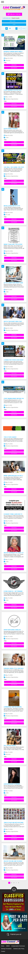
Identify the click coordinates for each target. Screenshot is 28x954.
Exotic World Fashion (10, 128)
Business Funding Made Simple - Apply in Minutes (13, 51)
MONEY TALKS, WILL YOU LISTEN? (13, 244)
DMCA (7, 946)
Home (2, 946)
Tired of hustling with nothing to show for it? (13, 822)
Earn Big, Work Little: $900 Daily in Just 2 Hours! (14, 668)
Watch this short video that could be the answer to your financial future (13, 321)
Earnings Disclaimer (6, 948)
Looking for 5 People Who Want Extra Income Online (14, 359)
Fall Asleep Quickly (10, 745)
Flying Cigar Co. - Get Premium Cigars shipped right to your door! (13, 591)
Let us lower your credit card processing (13, 282)
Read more (14, 65)
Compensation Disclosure (18, 946)
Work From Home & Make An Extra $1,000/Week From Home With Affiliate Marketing (13, 629)
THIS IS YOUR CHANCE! (10, 437)
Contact (3, 951)
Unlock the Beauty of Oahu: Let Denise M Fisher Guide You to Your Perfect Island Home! (14, 552)
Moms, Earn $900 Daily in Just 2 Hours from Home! (13, 475)
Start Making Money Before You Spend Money (14, 398)
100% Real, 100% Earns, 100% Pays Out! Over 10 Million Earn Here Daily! (14, 167)
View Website (14, 67)
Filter (14, 24)
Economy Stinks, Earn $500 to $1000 (13, 514)
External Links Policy (18, 948)
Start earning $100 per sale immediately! (12, 90)
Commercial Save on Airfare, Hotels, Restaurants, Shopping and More (14, 706)
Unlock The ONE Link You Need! (13, 861)
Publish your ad (14, 14)
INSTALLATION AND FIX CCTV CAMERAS (12, 205)
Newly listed (18, 21)
